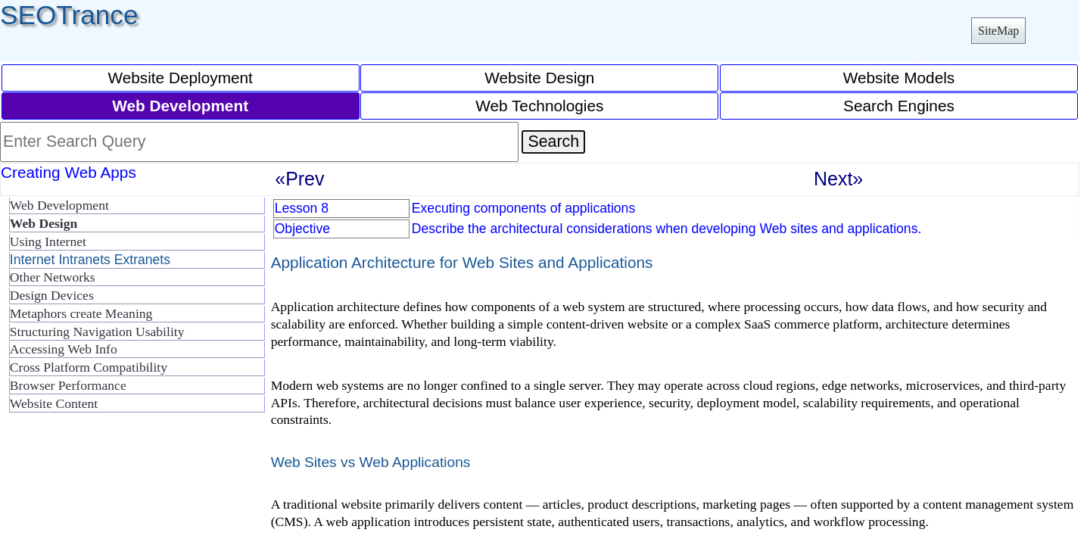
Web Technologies (539, 105)
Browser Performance (68, 385)
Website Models (899, 77)
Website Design (539, 77)
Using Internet (48, 241)
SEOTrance (69, 15)
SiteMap (998, 30)
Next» (838, 178)
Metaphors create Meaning (81, 313)
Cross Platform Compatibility (88, 367)
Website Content (54, 403)
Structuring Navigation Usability (97, 331)
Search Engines (899, 105)
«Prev (299, 178)
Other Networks (52, 277)
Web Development (59, 205)
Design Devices (52, 295)
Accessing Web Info (63, 349)
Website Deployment (180, 77)
